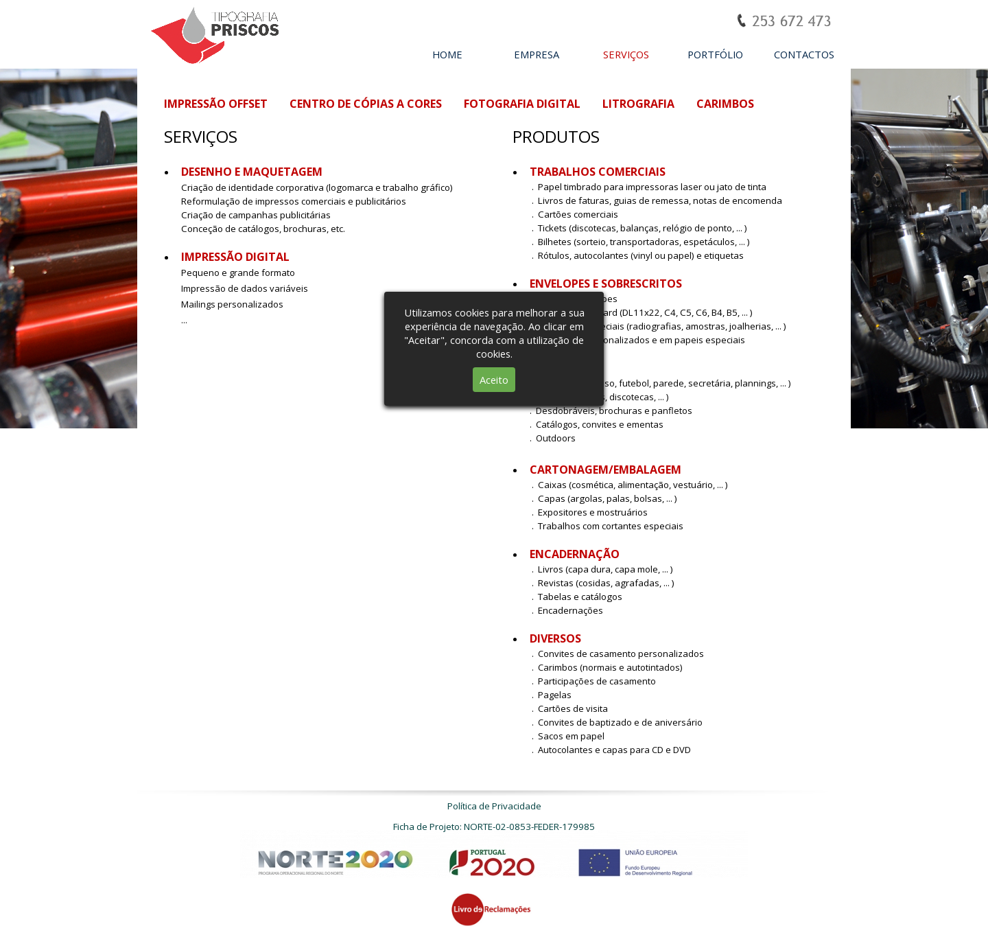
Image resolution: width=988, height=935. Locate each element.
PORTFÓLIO (715, 54)
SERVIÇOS (626, 54)
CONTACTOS (804, 54)
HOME (447, 54)
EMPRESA (536, 54)
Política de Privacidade (494, 806)
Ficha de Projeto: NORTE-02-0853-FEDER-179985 (494, 826)
